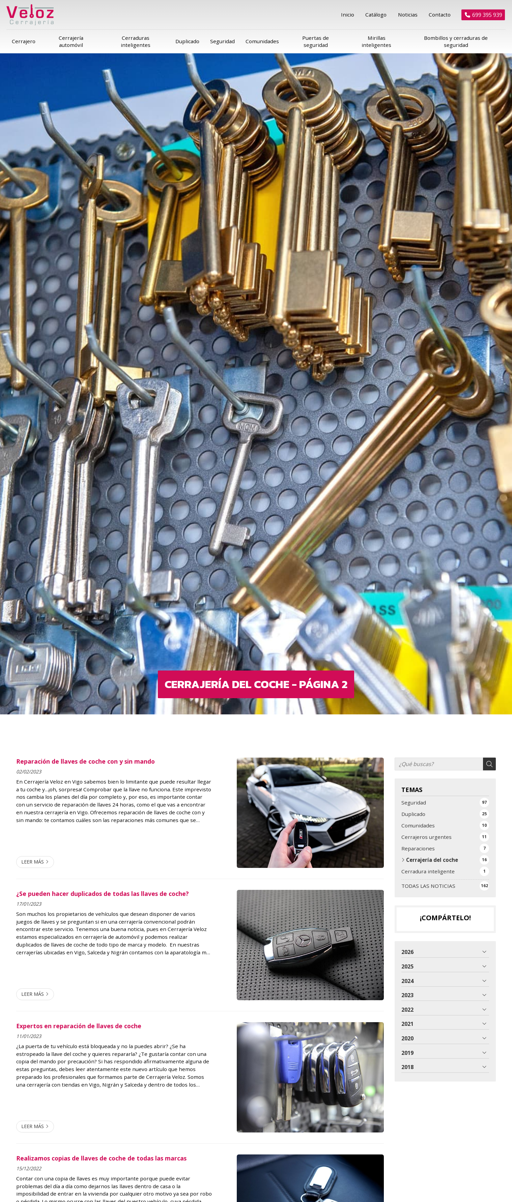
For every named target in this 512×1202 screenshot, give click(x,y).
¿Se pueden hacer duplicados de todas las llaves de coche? (102, 885)
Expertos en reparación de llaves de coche (78, 1017)
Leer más (32, 853)
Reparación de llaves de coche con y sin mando (85, 753)
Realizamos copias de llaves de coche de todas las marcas (101, 1149)
